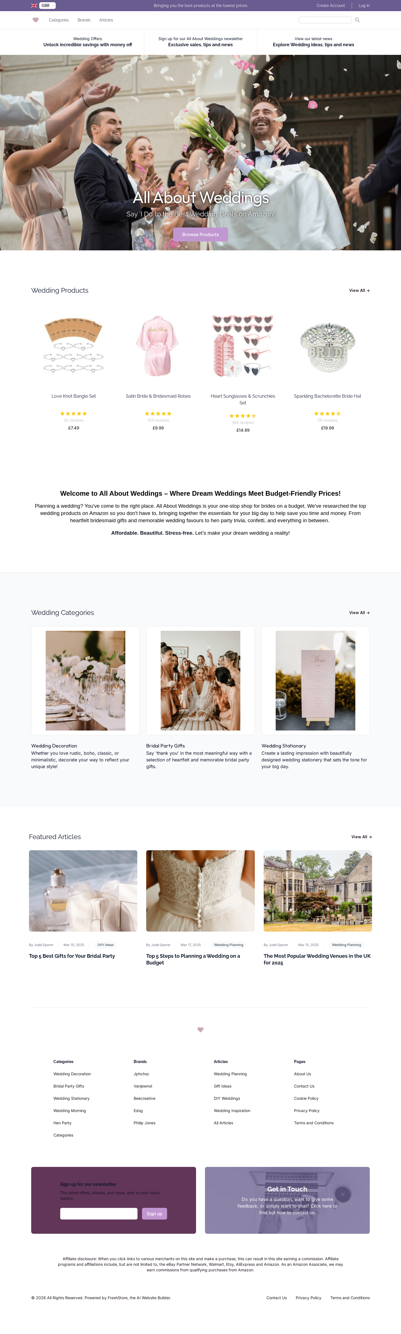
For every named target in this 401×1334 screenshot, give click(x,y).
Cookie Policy (306, 1098)
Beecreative (144, 1098)
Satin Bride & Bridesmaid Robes (158, 396)
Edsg (138, 1110)
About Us (302, 1073)
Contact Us (304, 1086)
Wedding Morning (69, 1110)
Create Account (331, 5)
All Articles (223, 1122)
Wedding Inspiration (232, 1110)
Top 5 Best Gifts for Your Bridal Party (72, 956)
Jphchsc (141, 1073)
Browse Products (200, 234)
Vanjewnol (143, 1086)
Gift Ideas (105, 945)
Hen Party (62, 1122)
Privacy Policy (307, 1110)
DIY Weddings (227, 1098)
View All (359, 290)
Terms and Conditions (314, 1122)
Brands (84, 20)
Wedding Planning (228, 945)
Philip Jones (144, 1122)
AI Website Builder (153, 1297)
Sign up (154, 1213)
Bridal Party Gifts (165, 745)
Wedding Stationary (283, 745)
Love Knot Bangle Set (74, 396)
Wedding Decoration (54, 745)
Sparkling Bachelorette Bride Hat (327, 396)
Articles (106, 20)
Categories (59, 20)
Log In (364, 5)
